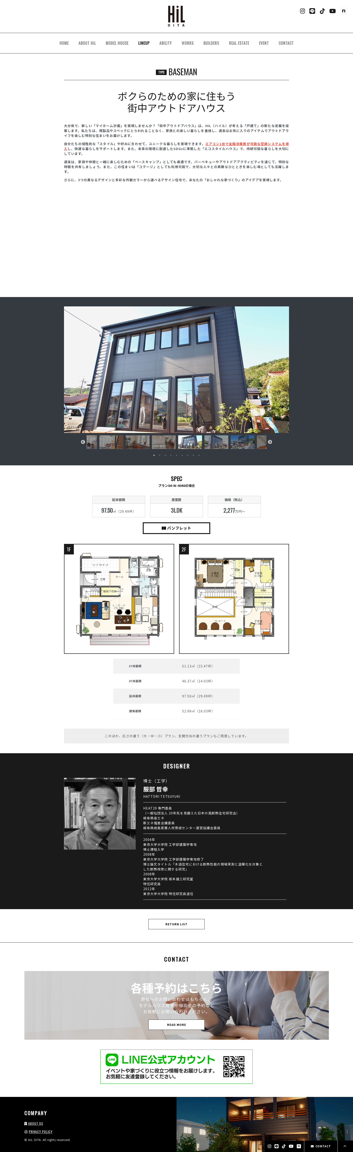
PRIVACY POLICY (41, 1131)
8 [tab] (193, 455)
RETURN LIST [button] (176, 924)
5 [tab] (176, 455)
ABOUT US (35, 1123)
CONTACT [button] (321, 1146)
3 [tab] (165, 455)
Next (270, 442)
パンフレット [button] (176, 528)
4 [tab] (171, 455)
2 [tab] (159, 455)
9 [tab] (199, 455)
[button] (176, 369)
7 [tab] (188, 455)
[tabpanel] (190, 442)
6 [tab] (182, 455)
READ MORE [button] (176, 1025)
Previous (83, 442)
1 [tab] (154, 455)
